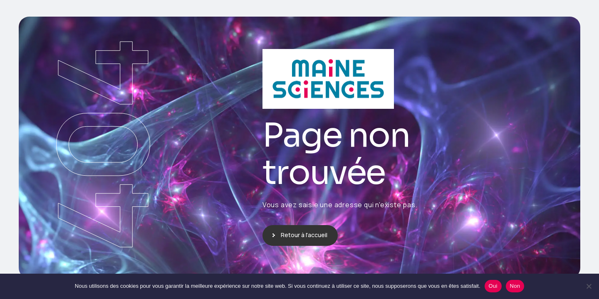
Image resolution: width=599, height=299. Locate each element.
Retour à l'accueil (304, 235)
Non (515, 286)
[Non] (588, 286)
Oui (493, 286)
